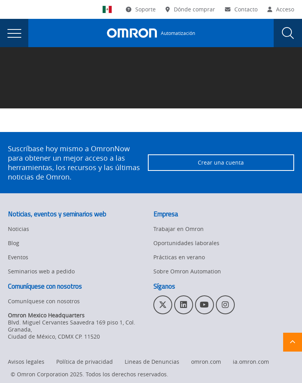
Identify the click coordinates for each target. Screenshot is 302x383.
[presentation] (14, 33)
